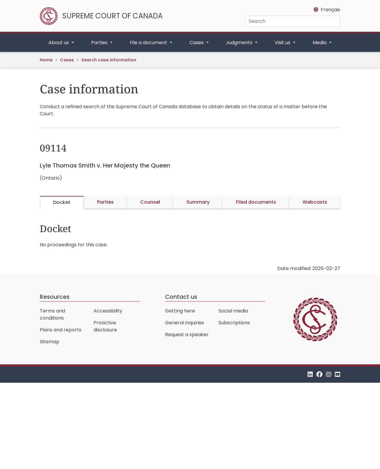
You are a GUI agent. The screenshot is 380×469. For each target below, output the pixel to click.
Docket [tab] (61, 202)
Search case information (108, 60)
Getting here (180, 310)
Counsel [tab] (150, 202)
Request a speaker (187, 334)
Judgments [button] (240, 42)
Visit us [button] (283, 42)
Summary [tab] (198, 202)
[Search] (292, 21)
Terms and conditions (52, 314)
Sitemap (49, 341)
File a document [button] (149, 42)
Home (46, 60)
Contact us (181, 297)
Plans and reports (60, 329)
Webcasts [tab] (315, 202)
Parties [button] (100, 42)
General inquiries (184, 322)
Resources (54, 297)
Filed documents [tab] (256, 202)
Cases (67, 60)
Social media (233, 310)
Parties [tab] (105, 202)
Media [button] (320, 42)
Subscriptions (234, 322)
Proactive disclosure (105, 326)
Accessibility (108, 310)
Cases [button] (197, 42)
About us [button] (59, 42)
